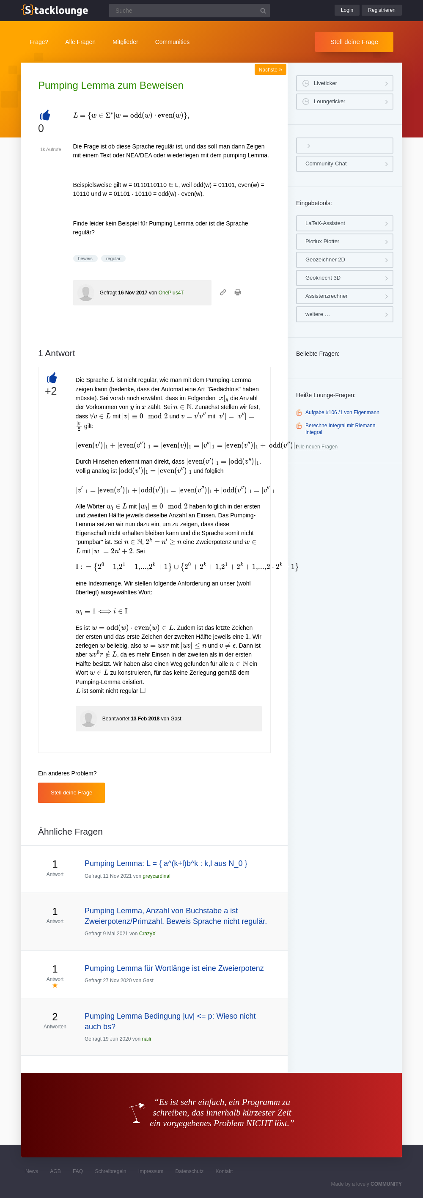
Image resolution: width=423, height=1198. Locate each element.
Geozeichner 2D (325, 259)
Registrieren (382, 10)
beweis (85, 258)
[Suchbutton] (263, 10)
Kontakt (224, 1171)
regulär (113, 258)
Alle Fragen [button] (80, 41)
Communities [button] (172, 41)
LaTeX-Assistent (325, 223)
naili (146, 1039)
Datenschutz (189, 1171)
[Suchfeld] (189, 10)
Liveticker (325, 83)
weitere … (317, 314)
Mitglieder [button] (125, 41)
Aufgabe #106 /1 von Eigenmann (342, 412)
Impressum (150, 1171)
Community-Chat (326, 163)
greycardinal (156, 876)
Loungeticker (329, 101)
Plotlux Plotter (322, 241)
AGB (55, 1171)
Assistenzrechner (326, 296)
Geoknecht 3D (323, 278)
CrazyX (147, 934)
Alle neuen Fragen (317, 447)
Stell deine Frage (354, 41)
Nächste (270, 70)
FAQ (78, 1171)
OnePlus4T (171, 293)
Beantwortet (115, 719)
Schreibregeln (110, 1171)
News (31, 1171)
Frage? (39, 41)
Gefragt (108, 293)
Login (347, 10)
